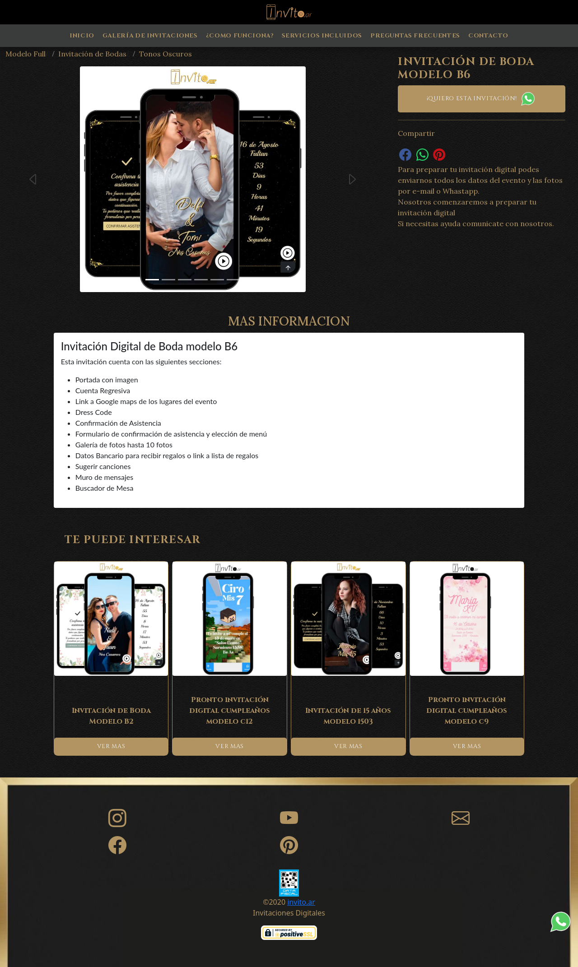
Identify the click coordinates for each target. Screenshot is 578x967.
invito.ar (301, 902)
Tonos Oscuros (165, 53)
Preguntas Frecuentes (415, 36)
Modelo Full (25, 53)
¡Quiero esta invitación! (482, 99)
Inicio (82, 36)
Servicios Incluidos (322, 36)
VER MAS (111, 746)
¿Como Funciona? (240, 36)
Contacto (488, 36)
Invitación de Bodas (92, 53)
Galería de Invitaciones (150, 36)
